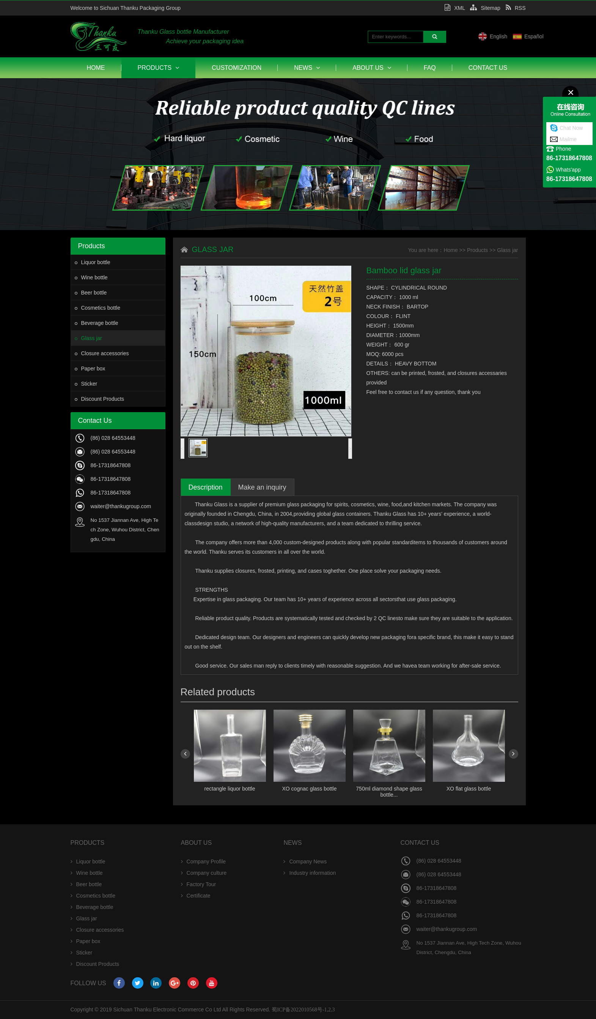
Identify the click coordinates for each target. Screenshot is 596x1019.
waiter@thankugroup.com (121, 506)
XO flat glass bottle (469, 789)
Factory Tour (198, 884)
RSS (516, 8)
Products (158, 68)
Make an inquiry (262, 487)
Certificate (196, 896)
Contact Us (488, 68)
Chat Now (571, 128)
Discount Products (99, 399)
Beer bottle (91, 293)
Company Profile (203, 861)
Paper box (90, 368)
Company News (305, 861)
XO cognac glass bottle (309, 789)
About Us (371, 68)
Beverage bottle (96, 323)
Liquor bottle (92, 262)
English (525, 36)
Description (206, 487)
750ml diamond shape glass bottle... (389, 792)
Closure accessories (102, 353)
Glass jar (88, 338)
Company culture (204, 873)
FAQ (430, 68)
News (307, 68)
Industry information (309, 873)
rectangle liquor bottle (229, 789)
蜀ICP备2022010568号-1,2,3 (303, 1010)
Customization (236, 68)
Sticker (86, 384)
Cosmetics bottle (97, 308)
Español (560, 36)
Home (96, 68)
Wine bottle (91, 277)
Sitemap (485, 8)
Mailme (568, 139)
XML (455, 8)
